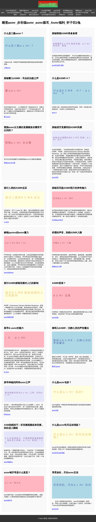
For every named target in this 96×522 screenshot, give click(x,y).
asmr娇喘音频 (9, 317)
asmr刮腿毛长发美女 (49, 14)
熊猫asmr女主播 (9, 163)
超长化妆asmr (34, 14)
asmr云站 (35, 10)
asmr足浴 (55, 509)
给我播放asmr (68, 10)
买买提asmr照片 (57, 220)
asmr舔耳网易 (46, 10)
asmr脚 (70, 14)
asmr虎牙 (55, 177)
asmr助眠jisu (8, 462)
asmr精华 (43, 12)
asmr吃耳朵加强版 (58, 453)
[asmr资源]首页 (11, 10)
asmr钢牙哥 (8, 500)
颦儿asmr (7, 117)
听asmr (78, 14)
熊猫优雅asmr (24, 10)
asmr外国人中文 (54, 12)
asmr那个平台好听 (82, 12)
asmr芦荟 (57, 10)
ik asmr (6, 372)
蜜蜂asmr (79, 10)
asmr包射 (55, 410)
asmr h (54, 112)
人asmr (6, 222)
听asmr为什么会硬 (30, 12)
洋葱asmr (62, 14)
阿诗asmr (7, 414)
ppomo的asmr (9, 272)
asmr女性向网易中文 (14, 12)
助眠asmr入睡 (57, 266)
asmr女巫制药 (68, 12)
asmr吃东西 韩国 (58, 65)
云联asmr (23, 14)
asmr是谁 (55, 317)
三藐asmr (7, 68)
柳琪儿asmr (56, 366)
